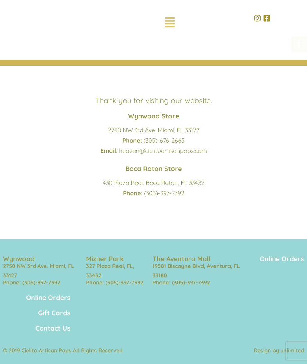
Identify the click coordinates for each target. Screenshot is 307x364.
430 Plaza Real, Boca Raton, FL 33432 (153, 182)
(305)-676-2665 (164, 140)
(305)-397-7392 (164, 193)
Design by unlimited (279, 350)
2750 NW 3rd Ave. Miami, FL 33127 (153, 130)
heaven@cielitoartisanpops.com (163, 150)
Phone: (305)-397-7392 (31, 282)
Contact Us (52, 328)
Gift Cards (54, 313)
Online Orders (282, 259)
